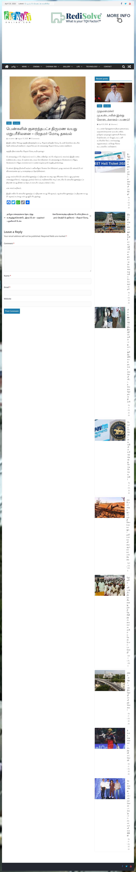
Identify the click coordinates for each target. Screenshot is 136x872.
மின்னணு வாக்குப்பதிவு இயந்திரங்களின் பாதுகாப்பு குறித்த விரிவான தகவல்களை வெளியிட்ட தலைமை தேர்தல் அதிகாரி (128, 355)
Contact (108, 66)
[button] (17, 66)
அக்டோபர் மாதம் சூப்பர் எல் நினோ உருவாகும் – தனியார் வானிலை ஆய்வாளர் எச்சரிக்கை (128, 530)
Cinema (36, 66)
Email (7, 287)
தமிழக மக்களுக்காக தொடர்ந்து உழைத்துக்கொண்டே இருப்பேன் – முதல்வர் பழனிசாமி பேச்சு (24, 217)
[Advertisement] (68, 45)
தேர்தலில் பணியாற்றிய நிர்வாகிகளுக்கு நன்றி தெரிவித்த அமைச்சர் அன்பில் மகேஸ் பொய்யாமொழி (128, 614)
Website (7, 298)
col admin (11, 139)
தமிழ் (14, 66)
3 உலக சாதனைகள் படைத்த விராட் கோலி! (128, 745)
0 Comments (34, 139)
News (24, 66)
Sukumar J (114, 124)
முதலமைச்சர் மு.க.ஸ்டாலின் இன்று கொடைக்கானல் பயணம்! (113, 115)
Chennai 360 (51, 66)
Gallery (66, 66)
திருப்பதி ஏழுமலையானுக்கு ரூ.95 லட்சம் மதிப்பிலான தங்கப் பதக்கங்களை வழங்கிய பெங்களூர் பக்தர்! (128, 251)
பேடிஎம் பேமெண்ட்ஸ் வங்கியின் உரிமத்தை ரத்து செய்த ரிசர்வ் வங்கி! (38, 4)
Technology (91, 66)
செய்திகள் (16, 123)
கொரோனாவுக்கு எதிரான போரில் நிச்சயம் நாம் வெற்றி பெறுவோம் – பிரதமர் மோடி (71, 216)
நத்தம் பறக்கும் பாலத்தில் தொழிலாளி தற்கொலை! (128, 691)
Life (78, 66)
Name (7, 275)
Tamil (9, 123)
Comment (9, 243)
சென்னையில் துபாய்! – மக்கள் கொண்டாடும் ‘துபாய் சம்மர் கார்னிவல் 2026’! (128, 808)
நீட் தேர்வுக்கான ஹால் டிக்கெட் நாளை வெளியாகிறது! (128, 174)
